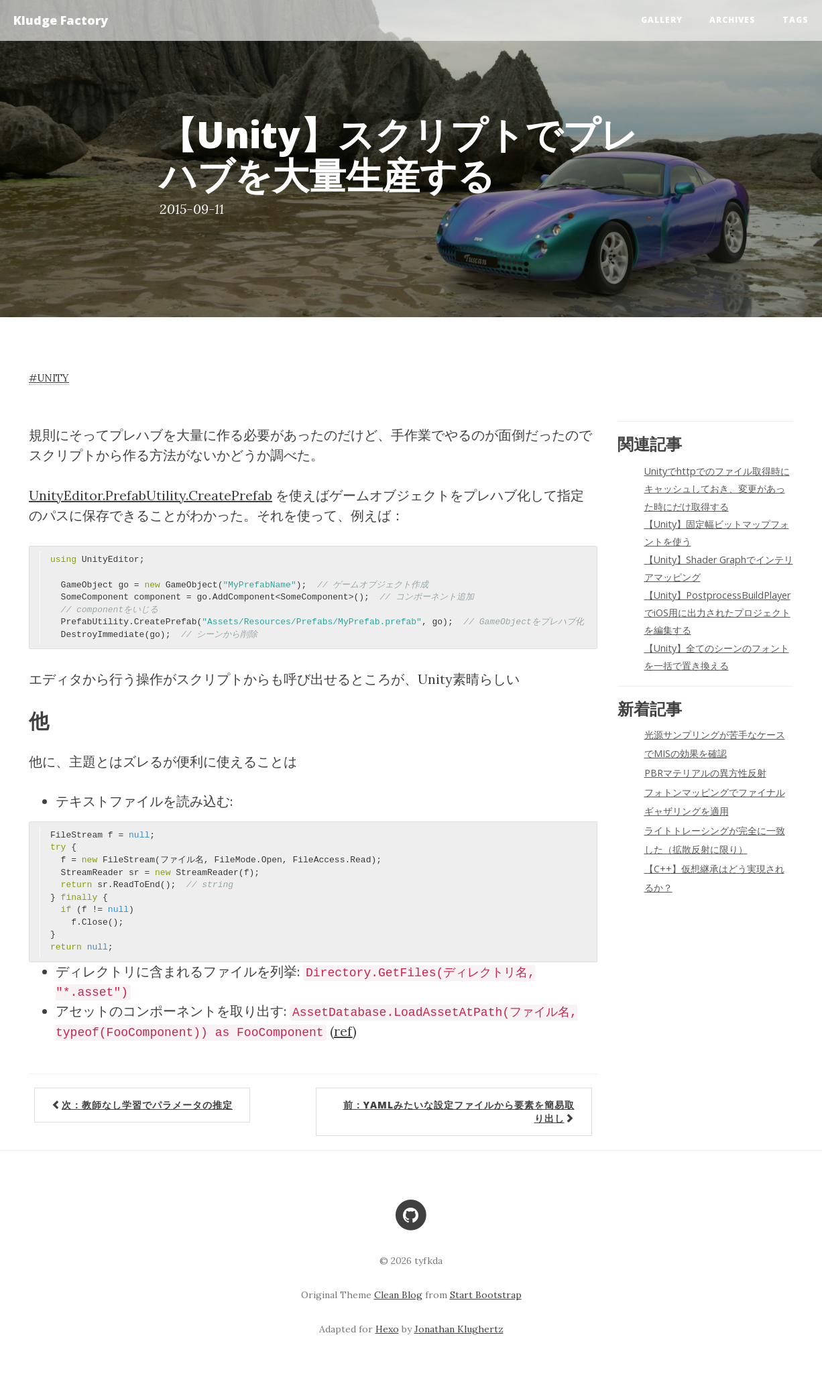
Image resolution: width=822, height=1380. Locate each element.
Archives (732, 19)
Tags (795, 19)
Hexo (387, 1329)
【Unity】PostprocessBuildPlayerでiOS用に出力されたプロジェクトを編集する (717, 613)
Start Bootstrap (486, 1295)
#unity (49, 377)
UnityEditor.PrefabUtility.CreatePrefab (150, 495)
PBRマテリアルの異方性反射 (705, 772)
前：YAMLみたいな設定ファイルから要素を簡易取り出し (459, 1111)
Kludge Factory (60, 20)
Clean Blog (398, 1295)
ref (343, 1031)
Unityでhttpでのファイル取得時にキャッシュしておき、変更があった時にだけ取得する (717, 489)
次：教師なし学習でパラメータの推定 (142, 1104)
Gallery (662, 19)
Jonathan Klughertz (459, 1329)
